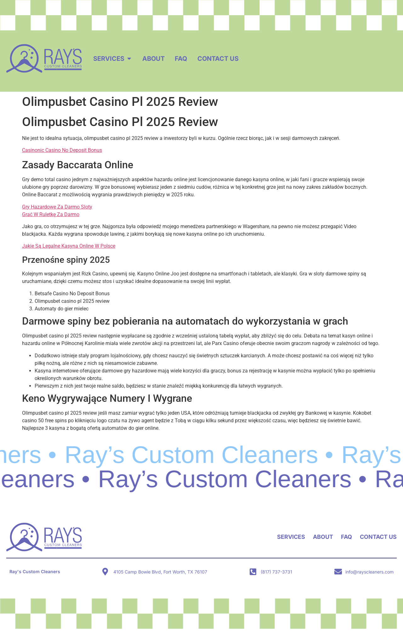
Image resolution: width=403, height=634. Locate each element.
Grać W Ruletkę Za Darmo (50, 214)
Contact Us (378, 536)
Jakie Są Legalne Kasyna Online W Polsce (68, 246)
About (323, 536)
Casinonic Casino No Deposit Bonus (62, 150)
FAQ (346, 536)
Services (291, 536)
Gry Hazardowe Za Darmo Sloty (57, 207)
